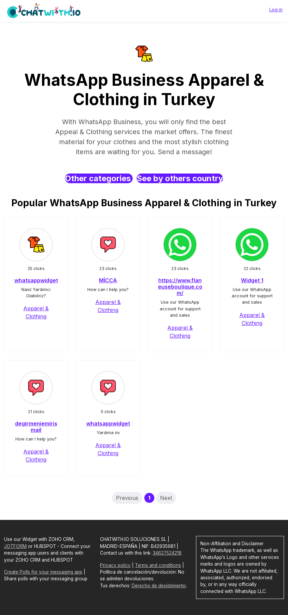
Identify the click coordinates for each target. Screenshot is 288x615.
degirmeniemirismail (36, 426)
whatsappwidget (36, 280)
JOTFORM (15, 546)
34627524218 (167, 553)
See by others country (180, 178)
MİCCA (108, 280)
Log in (276, 9)
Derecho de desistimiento (159, 585)
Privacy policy (115, 565)
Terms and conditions (158, 565)
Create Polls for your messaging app (43, 572)
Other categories (99, 178)
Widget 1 (252, 280)
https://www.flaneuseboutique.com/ (180, 286)
